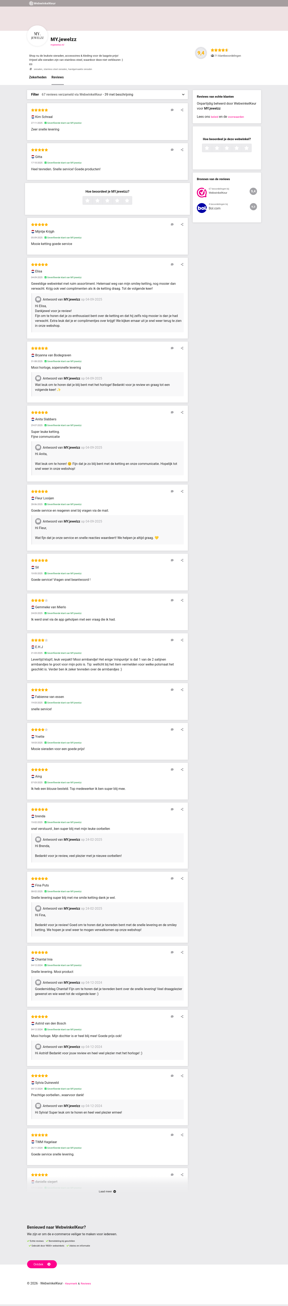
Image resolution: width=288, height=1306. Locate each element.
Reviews (58, 79)
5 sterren (131, 202)
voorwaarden (238, 118)
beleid (215, 118)
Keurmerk (72, 1285)
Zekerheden (38, 79)
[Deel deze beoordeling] (181, 111)
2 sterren (221, 150)
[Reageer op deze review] (175, 111)
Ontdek (43, 1265)
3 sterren (111, 202)
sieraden (39, 70)
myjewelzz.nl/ (57, 44)
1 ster (92, 202)
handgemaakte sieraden (88, 70)
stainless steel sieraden (58, 70)
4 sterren (121, 202)
